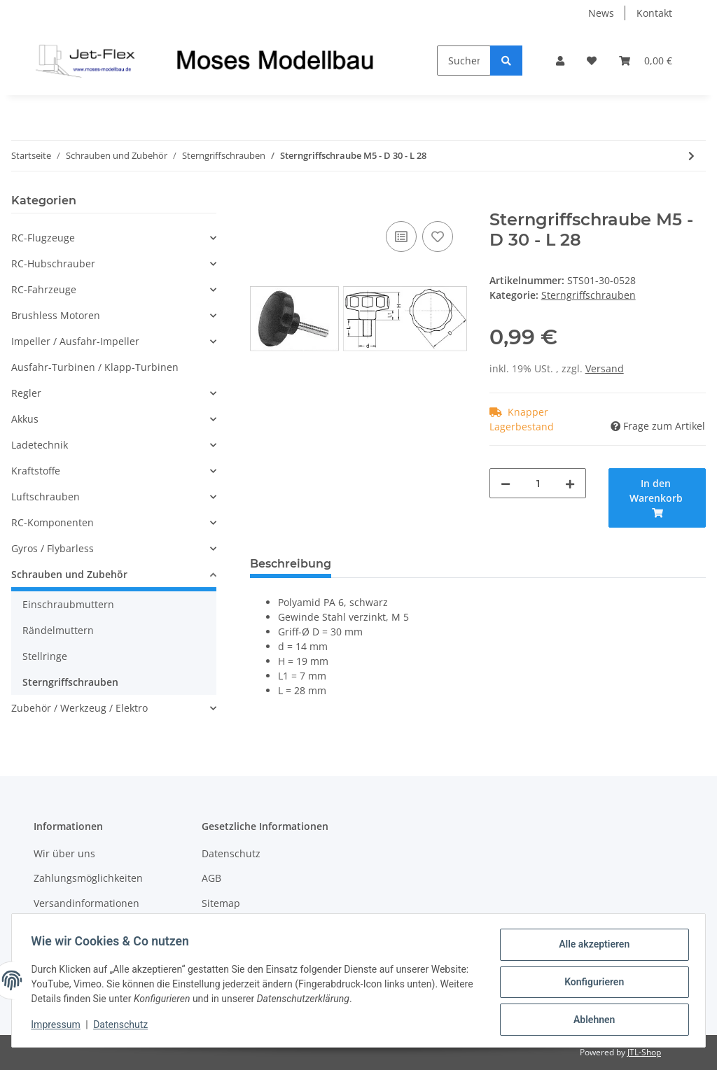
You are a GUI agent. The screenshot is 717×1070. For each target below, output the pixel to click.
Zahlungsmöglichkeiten (88, 878)
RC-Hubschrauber (53, 263)
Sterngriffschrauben (588, 295)
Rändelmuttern (58, 630)
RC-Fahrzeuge (43, 289)
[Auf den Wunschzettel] (437, 236)
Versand (604, 368)
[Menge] (538, 483)
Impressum (58, 1026)
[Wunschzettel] (592, 60)
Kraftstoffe (35, 470)
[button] (560, 60)
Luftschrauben (45, 496)
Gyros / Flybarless (52, 548)
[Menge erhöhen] (570, 483)
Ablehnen (590, 1020)
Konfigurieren (590, 984)
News (601, 13)
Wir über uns (64, 853)
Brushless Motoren (55, 315)
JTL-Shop (644, 1052)
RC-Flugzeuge (43, 237)
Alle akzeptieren (590, 947)
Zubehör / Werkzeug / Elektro (79, 707)
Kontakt (654, 13)
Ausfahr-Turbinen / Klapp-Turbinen (95, 367)
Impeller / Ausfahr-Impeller (75, 341)
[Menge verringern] (505, 483)
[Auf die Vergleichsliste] (401, 236)
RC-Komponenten (52, 522)
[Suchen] (464, 60)
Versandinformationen (86, 903)
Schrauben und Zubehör (69, 574)
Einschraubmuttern (68, 604)
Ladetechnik (39, 444)
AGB (211, 878)
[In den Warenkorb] (261, 202)
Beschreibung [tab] (290, 563)
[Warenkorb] (645, 60)
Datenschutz (231, 853)
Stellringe (44, 656)
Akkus (25, 418)
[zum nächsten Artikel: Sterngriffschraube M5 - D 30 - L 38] (691, 156)
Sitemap (221, 903)
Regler (26, 393)
